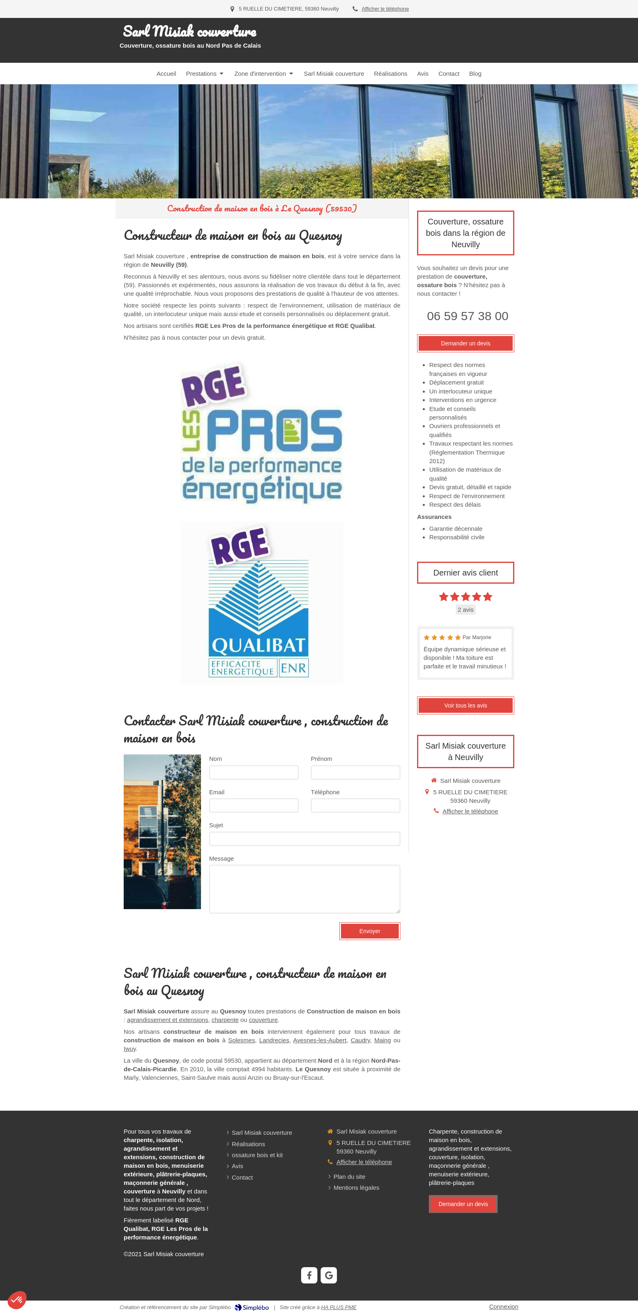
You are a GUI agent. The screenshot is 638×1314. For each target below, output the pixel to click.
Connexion (503, 1306)
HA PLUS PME (338, 1307)
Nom (215, 758)
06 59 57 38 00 (467, 316)
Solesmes (241, 1040)
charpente (225, 1019)
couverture (263, 1019)
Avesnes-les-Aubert (320, 1040)
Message (221, 858)
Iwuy (130, 1048)
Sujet (216, 825)
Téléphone (325, 792)
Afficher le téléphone (385, 9)
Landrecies (274, 1040)
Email (217, 792)
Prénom (321, 758)
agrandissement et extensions (167, 1019)
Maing (382, 1040)
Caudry (360, 1040)
